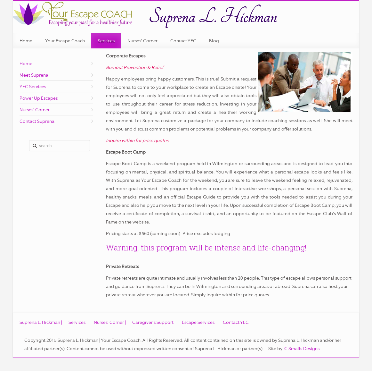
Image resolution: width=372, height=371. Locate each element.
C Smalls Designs (301, 348)
